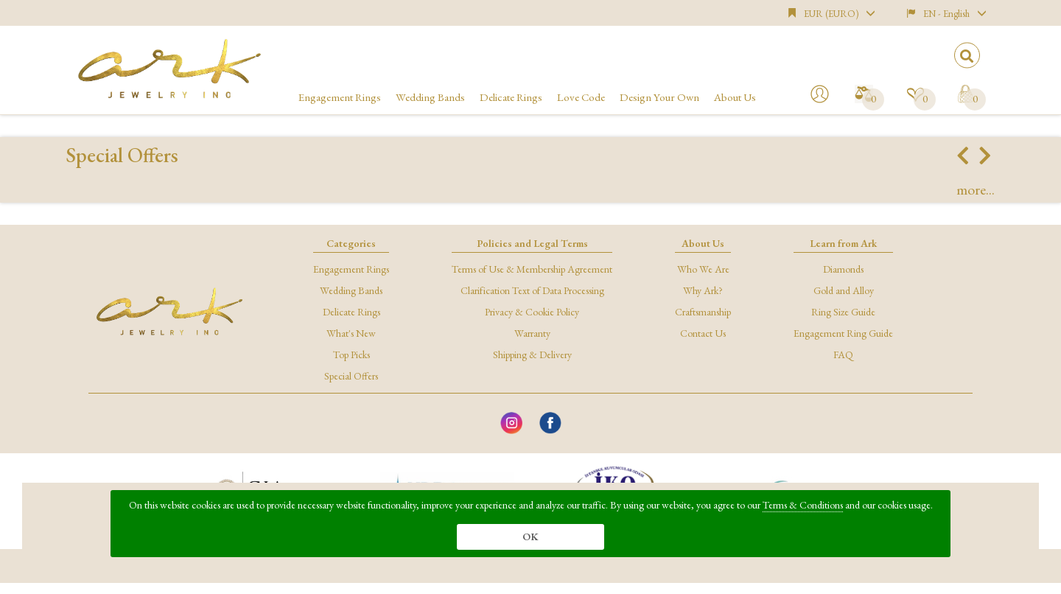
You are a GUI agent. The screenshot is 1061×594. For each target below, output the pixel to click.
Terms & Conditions (803, 504)
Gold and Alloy (843, 290)
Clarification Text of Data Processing (532, 290)
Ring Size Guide (843, 311)
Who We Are (703, 269)
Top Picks (351, 354)
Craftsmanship (703, 311)
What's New (351, 333)
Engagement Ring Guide (843, 333)
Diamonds (843, 269)
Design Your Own (659, 97)
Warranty (532, 333)
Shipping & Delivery (532, 354)
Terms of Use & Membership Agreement (532, 269)
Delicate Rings (511, 97)
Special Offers (351, 375)
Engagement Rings (339, 97)
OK (530, 536)
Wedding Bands (430, 97)
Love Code (581, 97)
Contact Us (703, 333)
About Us (735, 97)
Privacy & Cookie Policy (532, 311)
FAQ (843, 354)
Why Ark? (703, 290)
